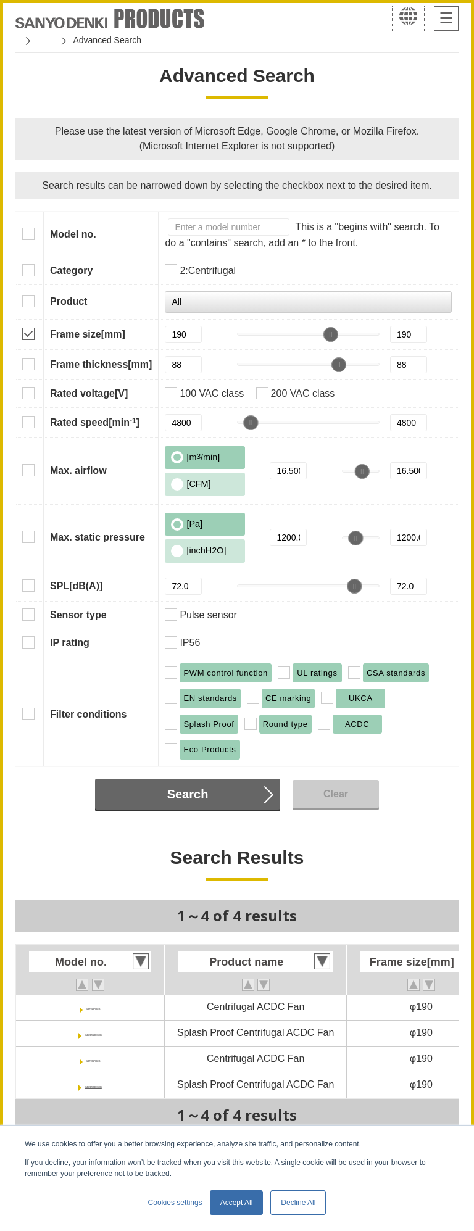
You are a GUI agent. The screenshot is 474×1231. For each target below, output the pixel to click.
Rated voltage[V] (89, 393)
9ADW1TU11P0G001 (93, 1084)
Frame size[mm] (87, 334)
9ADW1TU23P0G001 (93, 1032)
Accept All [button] (236, 1202)
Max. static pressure (97, 537)
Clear (335, 794)
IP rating (69, 642)
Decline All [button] (298, 1202)
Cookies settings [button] (175, 1202)
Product (68, 301)
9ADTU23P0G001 (93, 1006)
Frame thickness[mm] (101, 364)
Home (26, 40)
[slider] (330, 334)
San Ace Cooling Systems (106, 40)
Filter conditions (88, 714)
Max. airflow (78, 470)
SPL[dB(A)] (76, 586)
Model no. (73, 234)
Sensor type (78, 615)
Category (71, 270)
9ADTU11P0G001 (93, 1058)
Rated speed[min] (94, 422)
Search (188, 794)
